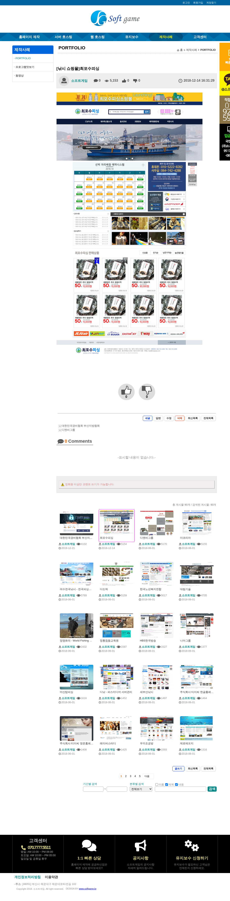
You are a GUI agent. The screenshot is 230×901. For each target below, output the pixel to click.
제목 (169, 784)
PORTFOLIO (23, 58)
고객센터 (200, 37)
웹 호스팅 (97, 37)
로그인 (186, 2)
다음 (146, 776)
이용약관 (51, 877)
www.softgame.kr (87, 888)
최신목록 (193, 418)
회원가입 (198, 2)
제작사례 (165, 37)
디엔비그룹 (68, 429)
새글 (147, 418)
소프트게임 (79, 80)
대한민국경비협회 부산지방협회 (81, 425)
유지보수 (131, 37)
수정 (168, 418)
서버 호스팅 (63, 37)
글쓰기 (178, 768)
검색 (212, 789)
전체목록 (208, 418)
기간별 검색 (90, 783)
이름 (159, 784)
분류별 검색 (137, 783)
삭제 (179, 418)
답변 (158, 418)
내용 (179, 784)
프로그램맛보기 (25, 66)
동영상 (20, 75)
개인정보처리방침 (27, 877)
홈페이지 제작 (29, 37)
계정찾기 (211, 2)
